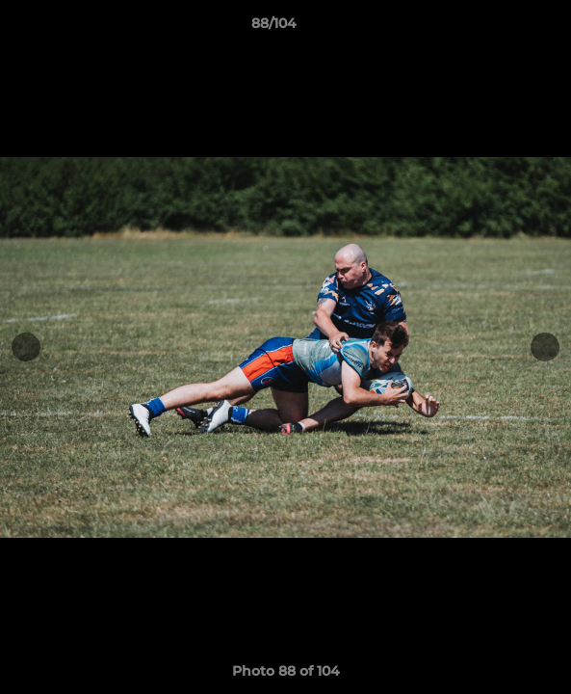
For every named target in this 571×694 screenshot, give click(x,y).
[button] (501, 28)
